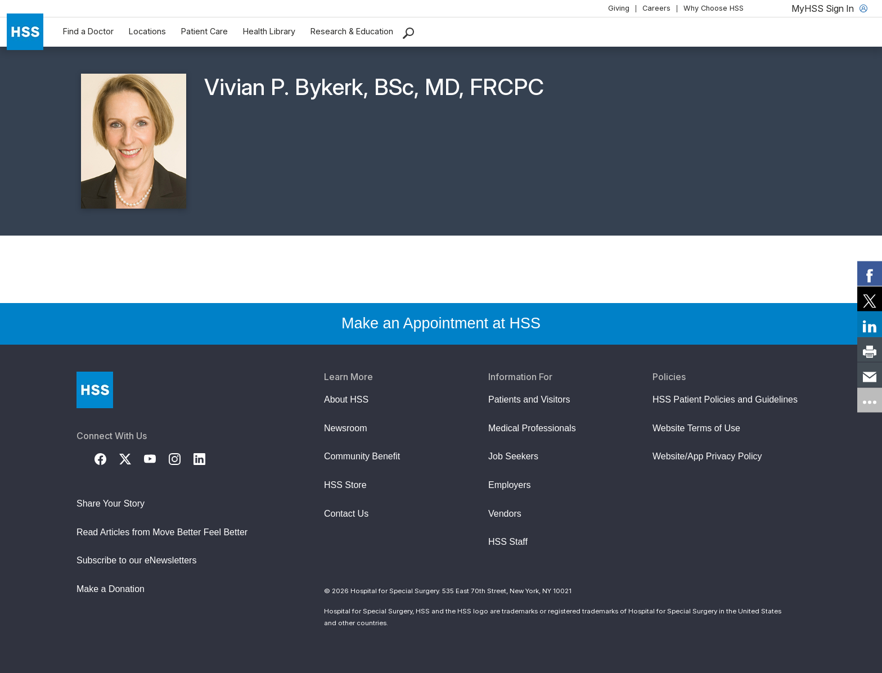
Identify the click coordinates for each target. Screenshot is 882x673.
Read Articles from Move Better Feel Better (162, 532)
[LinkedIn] (206, 458)
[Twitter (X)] (131, 458)
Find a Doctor (88, 31)
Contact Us (346, 513)
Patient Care (204, 31)
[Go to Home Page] (94, 390)
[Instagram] (181, 458)
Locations (147, 31)
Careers (656, 8)
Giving (618, 8)
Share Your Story (110, 503)
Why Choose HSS (713, 8)
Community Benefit (362, 456)
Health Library (269, 31)
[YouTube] (156, 458)
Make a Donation (110, 589)
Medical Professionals (532, 428)
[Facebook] (106, 458)
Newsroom (345, 428)
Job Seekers (513, 456)
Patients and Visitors (529, 399)
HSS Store (345, 485)
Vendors (504, 513)
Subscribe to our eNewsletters (136, 560)
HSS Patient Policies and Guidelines (725, 399)
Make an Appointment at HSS (441, 323)
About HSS (346, 399)
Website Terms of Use (696, 428)
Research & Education (351, 31)
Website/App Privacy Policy (707, 456)
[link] (869, 273)
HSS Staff (508, 541)
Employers (509, 485)
